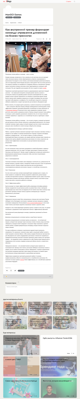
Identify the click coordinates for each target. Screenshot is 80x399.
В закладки (21, 270)
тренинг (22, 259)
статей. (44, 88)
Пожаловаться (17, 17)
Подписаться (9, 17)
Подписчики (13, 22)
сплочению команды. (11, 110)
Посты (7, 22)
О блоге (20, 22)
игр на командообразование (34, 203)
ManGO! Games (13, 15)
